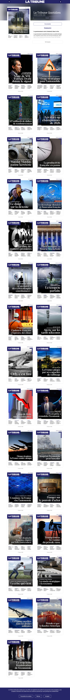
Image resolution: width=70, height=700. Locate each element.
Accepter (47, 696)
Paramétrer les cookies (26, 696)
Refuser (38, 696)
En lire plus (47, 42)
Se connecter (48, 24)
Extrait (47, 18)
